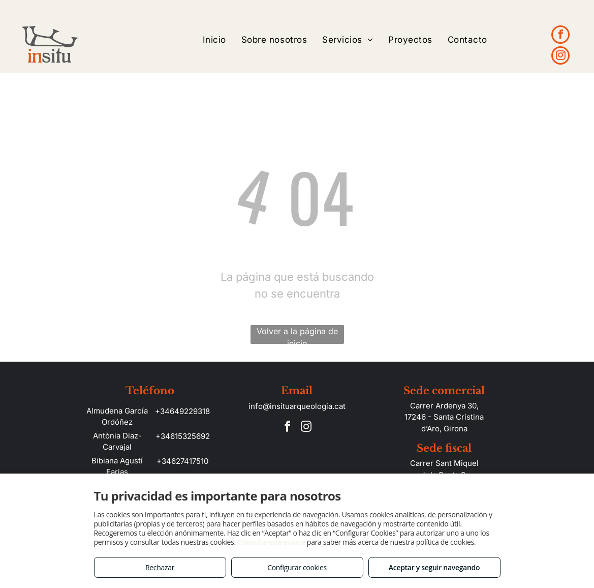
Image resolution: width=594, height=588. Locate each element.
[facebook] (560, 35)
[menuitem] (214, 40)
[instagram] (560, 56)
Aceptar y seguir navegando (434, 567)
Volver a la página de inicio (297, 335)
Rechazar (159, 567)
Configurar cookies (297, 567)
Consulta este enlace (271, 542)
